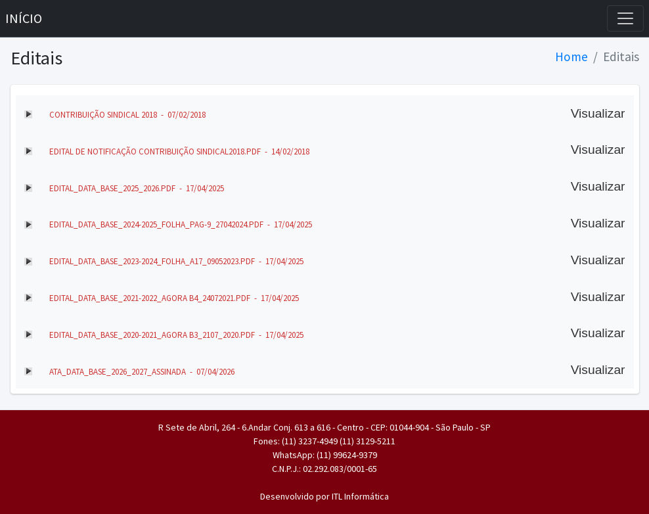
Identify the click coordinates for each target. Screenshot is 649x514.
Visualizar (598, 113)
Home (571, 56)
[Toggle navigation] (625, 18)
